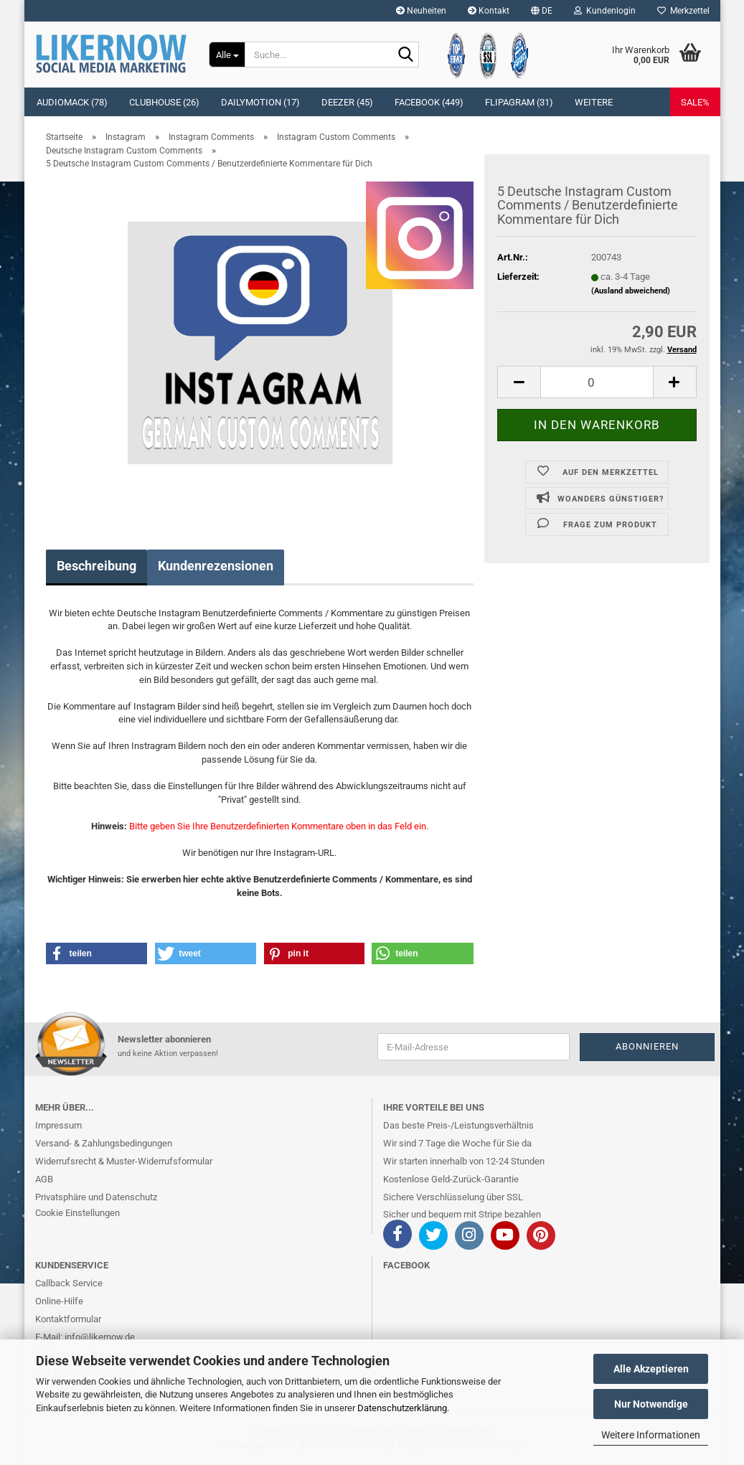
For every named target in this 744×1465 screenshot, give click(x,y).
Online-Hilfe (59, 1301)
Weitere (594, 102)
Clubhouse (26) (164, 102)
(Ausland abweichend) (630, 291)
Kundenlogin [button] (605, 11)
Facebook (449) (429, 102)
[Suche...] (227, 54)
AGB (44, 1179)
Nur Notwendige (651, 1404)
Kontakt (488, 11)
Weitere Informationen (650, 1435)
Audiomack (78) (72, 102)
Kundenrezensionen (215, 565)
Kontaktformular (68, 1319)
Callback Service (69, 1283)
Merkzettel (683, 11)
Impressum (58, 1125)
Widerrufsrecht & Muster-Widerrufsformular (123, 1161)
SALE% (695, 102)
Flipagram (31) (519, 102)
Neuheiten (421, 11)
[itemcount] (596, 382)
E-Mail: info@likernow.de (85, 1337)
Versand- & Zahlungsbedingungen (103, 1143)
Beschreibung (96, 565)
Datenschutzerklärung (402, 1408)
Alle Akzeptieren (651, 1369)
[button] (541, 11)
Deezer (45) (347, 102)
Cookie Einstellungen (77, 1212)
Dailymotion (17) (260, 102)
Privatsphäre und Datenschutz (96, 1197)
